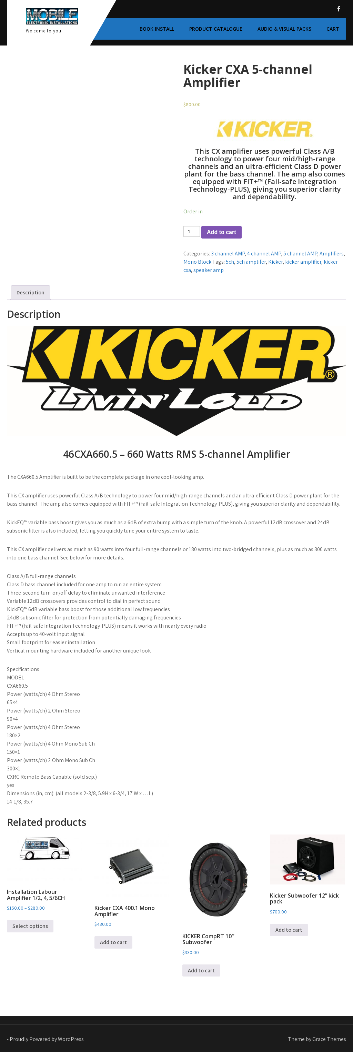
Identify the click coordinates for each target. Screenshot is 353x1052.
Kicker (275, 261)
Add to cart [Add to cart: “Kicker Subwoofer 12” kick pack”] (288, 929)
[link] (176, 431)
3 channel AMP (228, 253)
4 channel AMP (264, 253)
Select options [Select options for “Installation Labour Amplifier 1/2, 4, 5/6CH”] (30, 926)
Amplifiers (332, 253)
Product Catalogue (215, 29)
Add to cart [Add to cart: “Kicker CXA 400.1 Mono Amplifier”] (113, 942)
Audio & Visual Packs (284, 29)
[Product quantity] (191, 231)
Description (30, 292)
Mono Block (197, 261)
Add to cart (221, 232)
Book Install (157, 29)
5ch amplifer (251, 261)
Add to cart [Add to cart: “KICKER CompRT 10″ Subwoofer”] (201, 970)
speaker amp (208, 270)
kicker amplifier (303, 261)
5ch (230, 261)
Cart (332, 29)
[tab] (30, 292)
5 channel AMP (300, 253)
